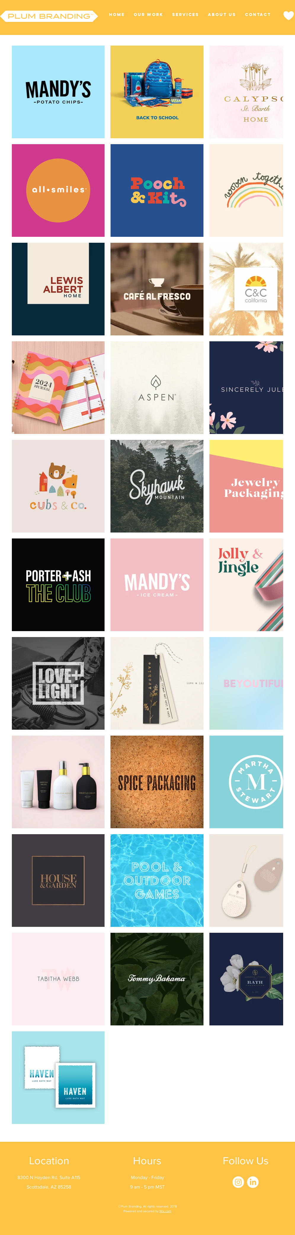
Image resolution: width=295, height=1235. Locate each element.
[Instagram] (238, 1182)
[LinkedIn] (253, 1182)
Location (49, 1160)
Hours (147, 1160)
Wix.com (165, 1211)
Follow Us (246, 1160)
